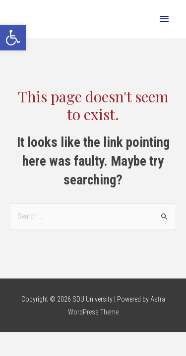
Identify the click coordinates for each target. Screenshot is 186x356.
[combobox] (93, 216)
